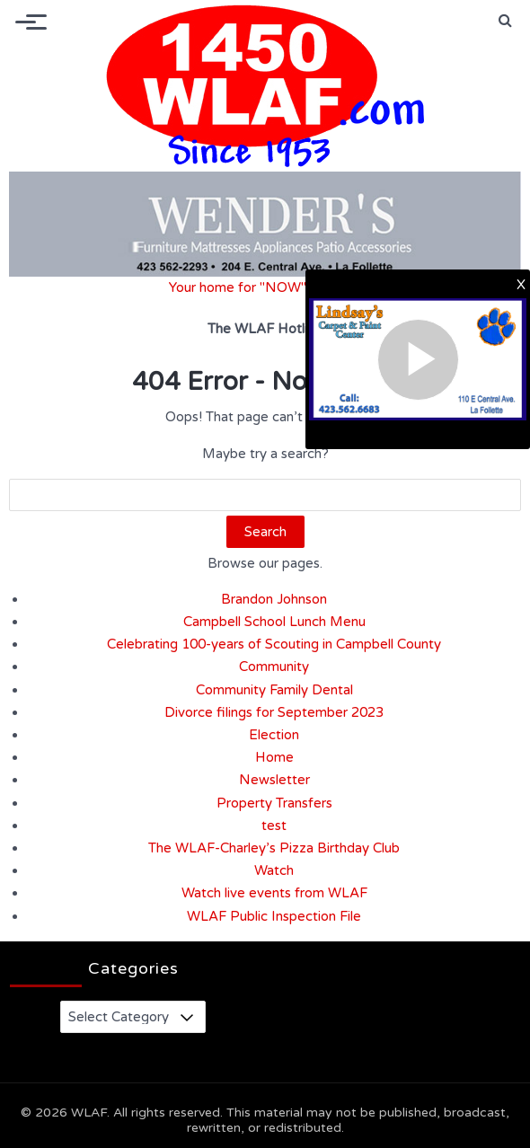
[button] (505, 21)
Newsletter (274, 780)
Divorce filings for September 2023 (274, 712)
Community (274, 666)
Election (274, 735)
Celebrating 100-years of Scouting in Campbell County (274, 644)
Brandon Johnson (274, 599)
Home (274, 757)
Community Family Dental (274, 690)
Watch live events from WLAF (274, 893)
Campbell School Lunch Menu (274, 622)
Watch (274, 870)
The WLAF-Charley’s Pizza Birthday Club (274, 848)
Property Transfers (274, 803)
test (274, 825)
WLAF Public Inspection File (274, 916)
